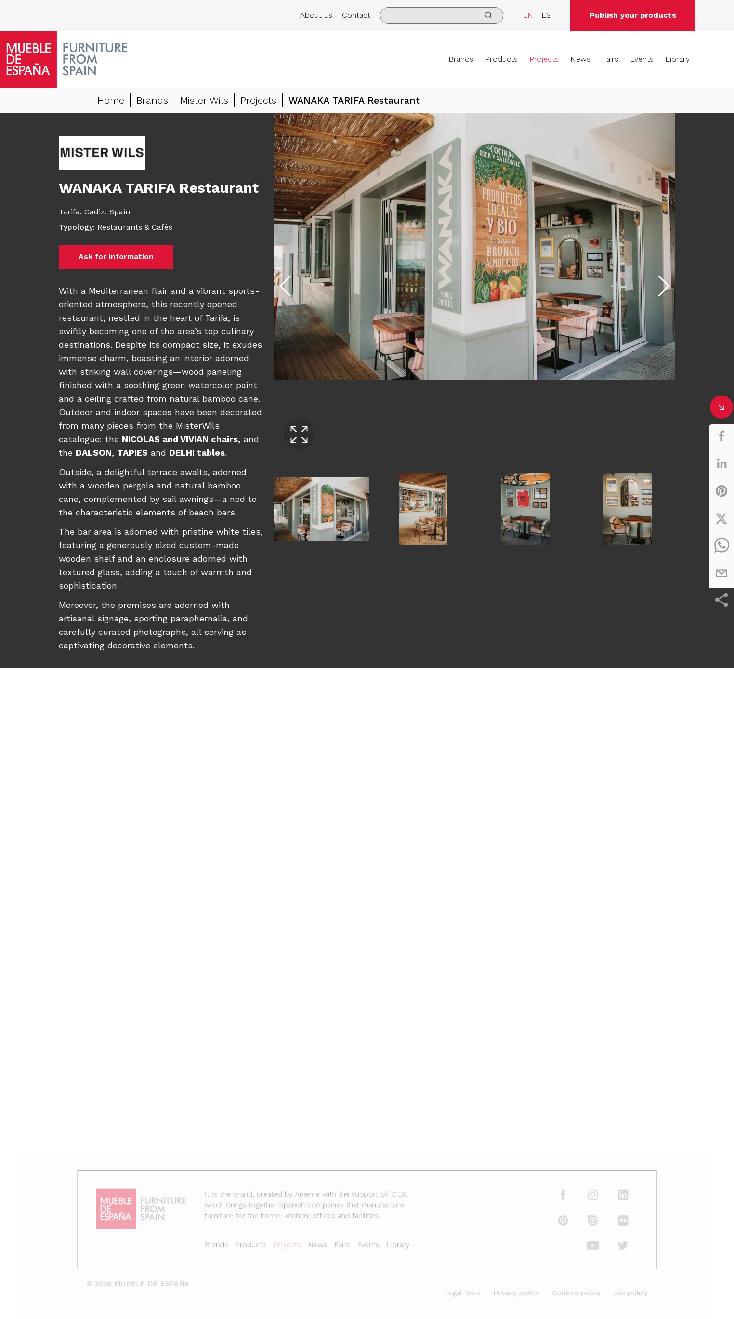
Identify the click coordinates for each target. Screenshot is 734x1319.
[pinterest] (721, 490)
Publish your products (633, 15)
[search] (441, 15)
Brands (460, 59)
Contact (356, 15)
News (580, 59)
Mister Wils (204, 100)
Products (501, 59)
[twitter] (721, 518)
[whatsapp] (721, 545)
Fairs (610, 59)
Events (642, 59)
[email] (721, 573)
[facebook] (721, 436)
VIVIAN (194, 439)
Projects (544, 59)
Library (677, 59)
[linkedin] (721, 463)
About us (316, 15)
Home (110, 100)
